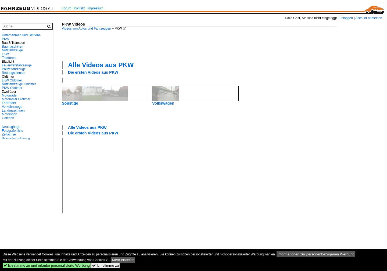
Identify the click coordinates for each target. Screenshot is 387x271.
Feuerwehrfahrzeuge (17, 65)
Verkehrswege (12, 107)
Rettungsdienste (13, 73)
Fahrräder (9, 103)
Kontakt (79, 8)
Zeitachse (9, 134)
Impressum (95, 8)
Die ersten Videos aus (93, 72)
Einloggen (346, 18)
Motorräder (10, 95)
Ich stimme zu (105, 265)
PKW (5, 39)
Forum (66, 8)
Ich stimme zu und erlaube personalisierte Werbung (46, 265)
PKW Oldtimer (12, 88)
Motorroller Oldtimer (16, 99)
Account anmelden (368, 18)
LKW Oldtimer (12, 80)
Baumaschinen (12, 46)
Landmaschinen (13, 110)
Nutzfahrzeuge (12, 50)
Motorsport (9, 114)
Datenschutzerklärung (16, 138)
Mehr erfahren (123, 260)
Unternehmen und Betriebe (21, 35)
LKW (5, 54)
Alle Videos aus (101, 65)
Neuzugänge (11, 127)
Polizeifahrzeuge (14, 69)
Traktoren (9, 58)
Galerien (8, 118)
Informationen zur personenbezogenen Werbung (315, 254)
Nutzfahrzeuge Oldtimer (19, 84)
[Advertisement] (199, 45)
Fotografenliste (12, 131)
